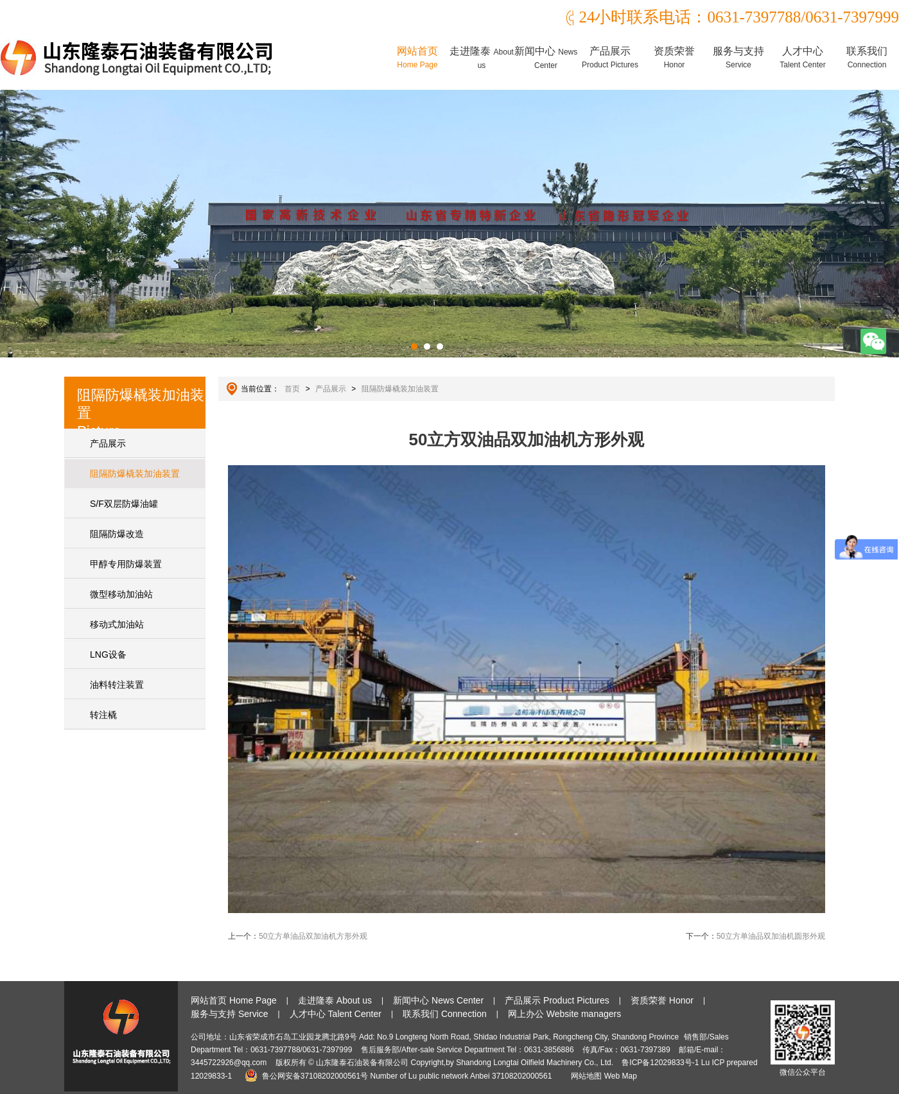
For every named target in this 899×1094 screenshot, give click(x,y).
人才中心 (802, 57)
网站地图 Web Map (603, 1076)
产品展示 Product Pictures (557, 1000)
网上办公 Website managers (564, 1014)
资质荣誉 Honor (662, 1000)
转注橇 (103, 715)
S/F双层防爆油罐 (124, 504)
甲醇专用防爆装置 (126, 564)
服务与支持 (738, 57)
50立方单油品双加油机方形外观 (313, 936)
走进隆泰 (482, 58)
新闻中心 (545, 58)
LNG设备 (108, 654)
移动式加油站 (117, 624)
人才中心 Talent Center (335, 1014)
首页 (292, 388)
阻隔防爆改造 (117, 534)
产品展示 (610, 57)
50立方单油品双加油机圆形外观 (771, 936)
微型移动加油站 (121, 594)
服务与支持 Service (229, 1014)
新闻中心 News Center (438, 1000)
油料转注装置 (117, 684)
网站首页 (417, 57)
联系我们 (866, 57)
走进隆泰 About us (335, 1000)
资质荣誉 (674, 57)
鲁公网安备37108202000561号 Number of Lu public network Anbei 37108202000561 (400, 1076)
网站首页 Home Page (234, 1000)
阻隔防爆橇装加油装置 (135, 473)
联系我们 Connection (445, 1014)
